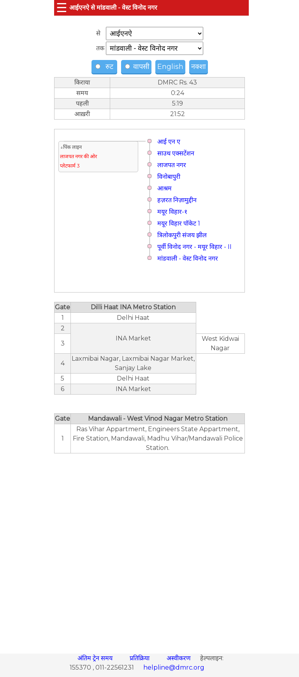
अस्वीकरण (179, 658)
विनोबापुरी (168, 176)
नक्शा (198, 66)
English (170, 66)
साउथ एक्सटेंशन (175, 153)
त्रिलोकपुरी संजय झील (182, 235)
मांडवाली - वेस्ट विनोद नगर (187, 258)
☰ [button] (61, 7)
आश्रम (164, 188)
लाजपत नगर (171, 165)
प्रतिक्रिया (140, 658)
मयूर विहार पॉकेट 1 (178, 223)
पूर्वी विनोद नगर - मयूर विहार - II (194, 246)
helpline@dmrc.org (173, 667)
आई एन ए (168, 141)
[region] (149, 549)
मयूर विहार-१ (172, 211)
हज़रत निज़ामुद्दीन (177, 200)
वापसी (137, 66)
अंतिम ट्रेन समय (95, 658)
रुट (105, 66)
